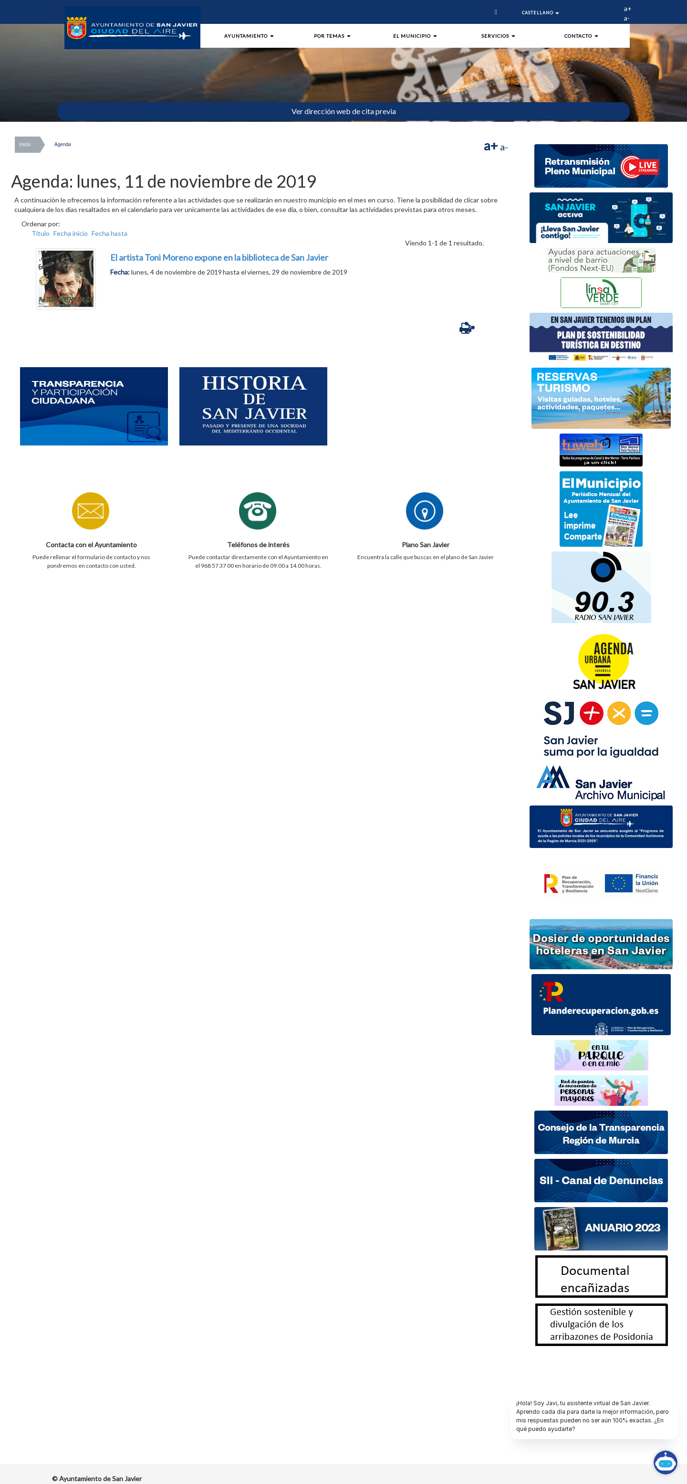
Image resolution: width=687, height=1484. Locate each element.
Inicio (25, 144)
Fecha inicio (70, 233)
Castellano (541, 12)
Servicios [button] (498, 36)
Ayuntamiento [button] (249, 36)
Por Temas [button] (332, 36)
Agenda (62, 144)
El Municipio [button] (415, 36)
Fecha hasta (109, 233)
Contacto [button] (581, 36)
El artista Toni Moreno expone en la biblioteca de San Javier (219, 257)
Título (40, 233)
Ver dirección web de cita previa (343, 111)
